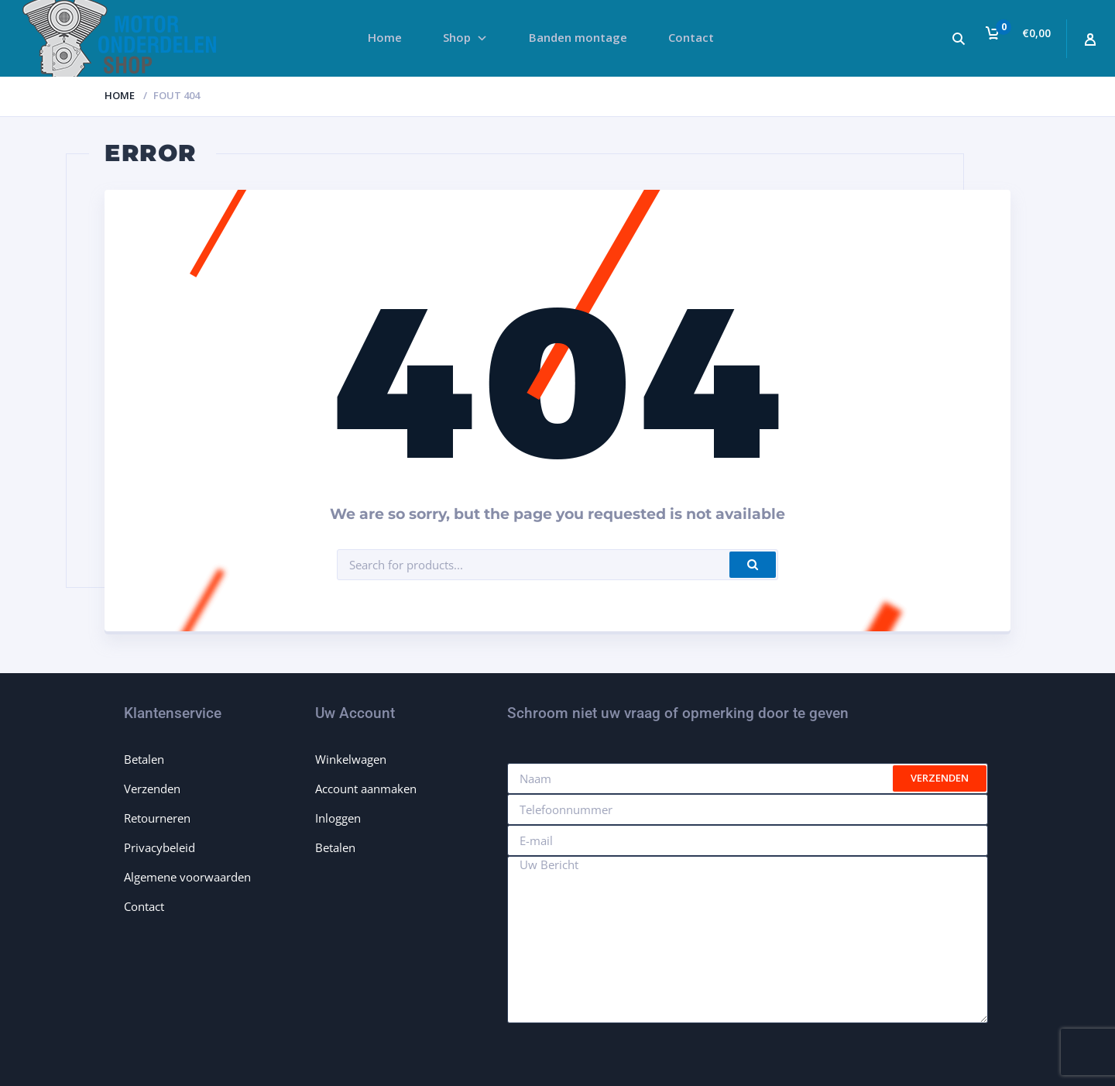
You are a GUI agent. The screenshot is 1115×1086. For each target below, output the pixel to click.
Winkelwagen (350, 759)
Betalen (144, 759)
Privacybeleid (159, 847)
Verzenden (152, 788)
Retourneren (157, 818)
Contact (144, 906)
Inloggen (338, 818)
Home (120, 95)
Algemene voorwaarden (187, 877)
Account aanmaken (366, 788)
